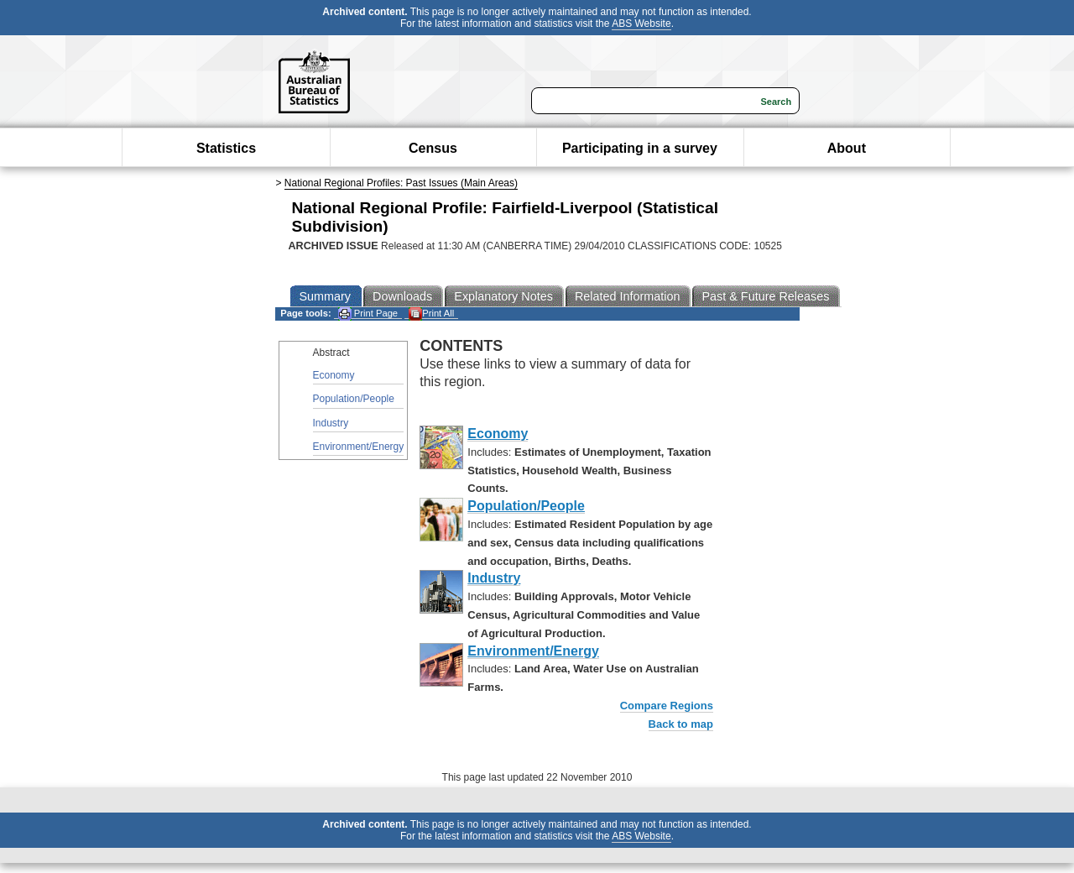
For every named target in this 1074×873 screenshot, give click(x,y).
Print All (431, 313)
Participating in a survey (639, 148)
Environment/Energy (358, 446)
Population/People (353, 399)
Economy (334, 375)
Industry (331, 423)
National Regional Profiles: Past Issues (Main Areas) (401, 183)
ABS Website (641, 23)
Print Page (368, 313)
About (846, 148)
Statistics (226, 148)
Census (433, 148)
